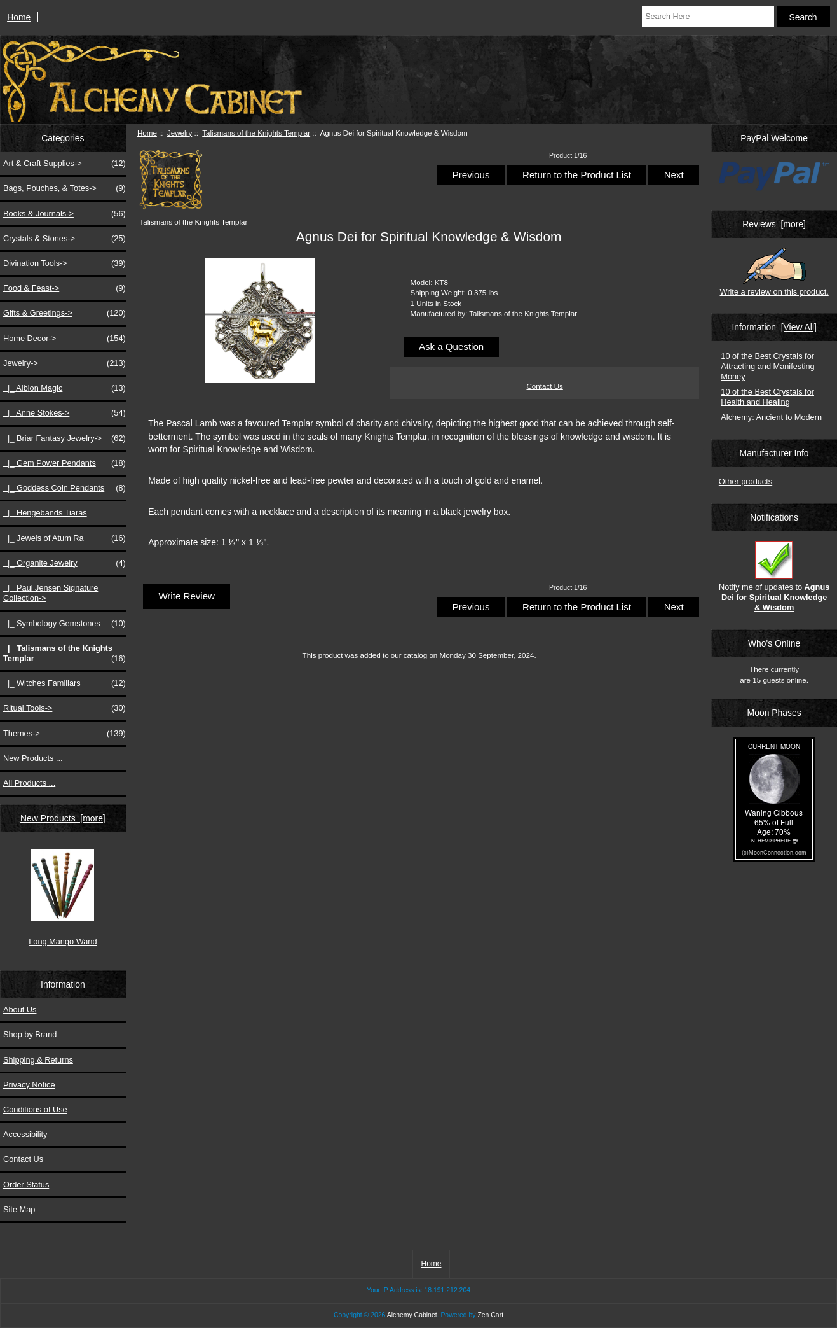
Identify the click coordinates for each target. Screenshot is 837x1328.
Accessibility (25, 1134)
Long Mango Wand (63, 897)
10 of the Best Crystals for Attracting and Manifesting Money (767, 366)
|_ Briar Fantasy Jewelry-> (64, 438)
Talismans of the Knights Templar (256, 133)
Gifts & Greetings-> (64, 313)
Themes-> (64, 734)
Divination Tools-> (64, 263)
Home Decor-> (64, 338)
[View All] (799, 327)
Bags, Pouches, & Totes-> (64, 188)
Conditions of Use (35, 1109)
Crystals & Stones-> (64, 239)
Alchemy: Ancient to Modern (771, 417)
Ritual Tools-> (64, 708)
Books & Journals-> (64, 214)
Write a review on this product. (773, 272)
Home (19, 17)
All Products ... (29, 783)
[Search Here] (707, 16)
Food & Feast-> (64, 288)
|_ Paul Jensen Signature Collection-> (50, 593)
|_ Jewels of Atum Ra (64, 538)
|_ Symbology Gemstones (64, 624)
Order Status (26, 1184)
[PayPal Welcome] (774, 178)
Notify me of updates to (774, 576)
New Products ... (33, 758)
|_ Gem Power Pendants (64, 463)
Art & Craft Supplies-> (64, 163)
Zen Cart (490, 1314)
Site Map (19, 1209)
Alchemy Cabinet (412, 1314)
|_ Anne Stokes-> (64, 413)
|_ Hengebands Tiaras (45, 512)
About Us (19, 1009)
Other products (745, 481)
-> (64, 363)
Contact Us (23, 1159)
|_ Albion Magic (64, 388)
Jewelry (179, 133)
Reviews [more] (774, 224)
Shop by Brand (30, 1034)
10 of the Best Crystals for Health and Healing (767, 397)
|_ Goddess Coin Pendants (64, 488)
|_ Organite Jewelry (64, 563)
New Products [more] (62, 818)
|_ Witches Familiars (64, 683)
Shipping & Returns (38, 1060)
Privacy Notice (29, 1084)
